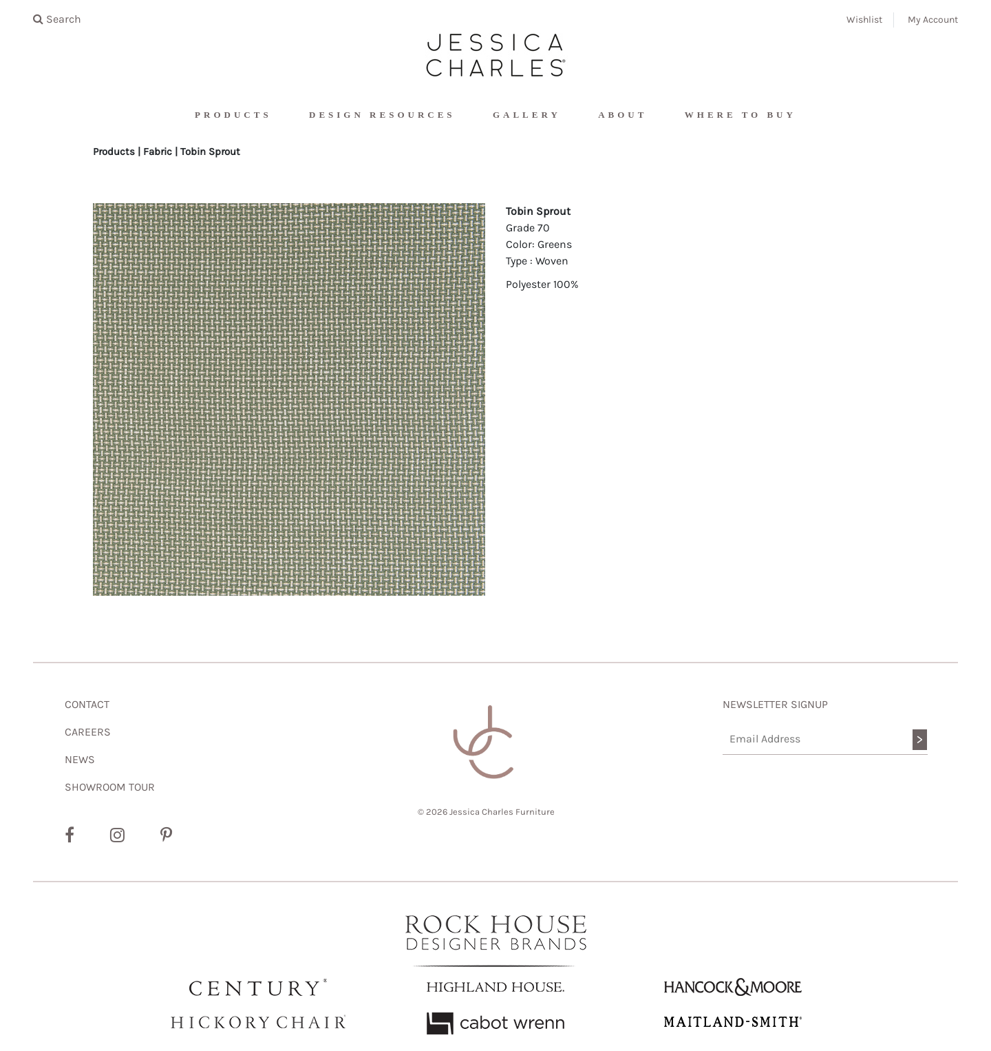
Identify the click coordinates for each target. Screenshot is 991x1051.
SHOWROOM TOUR (110, 786)
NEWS (80, 759)
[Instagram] (117, 835)
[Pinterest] (166, 835)
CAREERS (88, 731)
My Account (933, 19)
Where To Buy (740, 115)
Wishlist (864, 19)
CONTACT (87, 704)
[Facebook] (69, 835)
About (622, 115)
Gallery (527, 115)
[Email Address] (825, 739)
